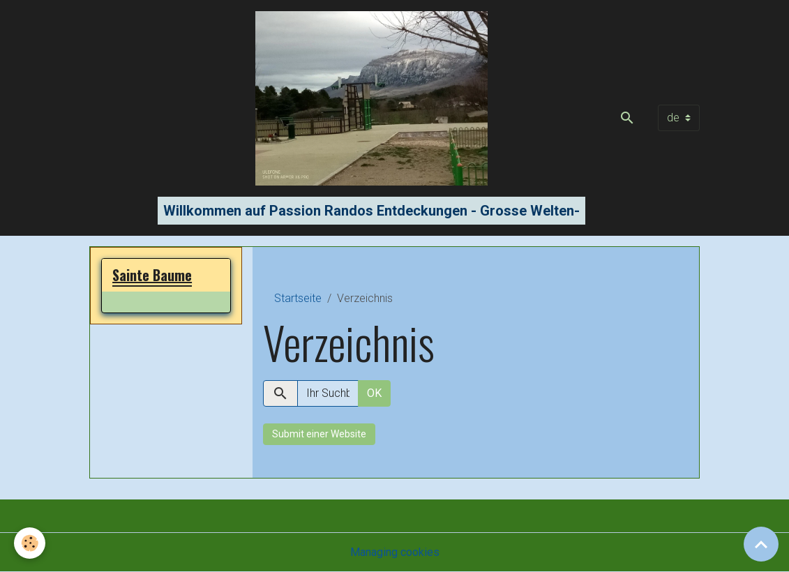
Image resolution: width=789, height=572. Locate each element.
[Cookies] (29, 543)
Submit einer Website (319, 433)
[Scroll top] (761, 544)
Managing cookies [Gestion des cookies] (394, 552)
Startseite (298, 298)
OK (374, 393)
